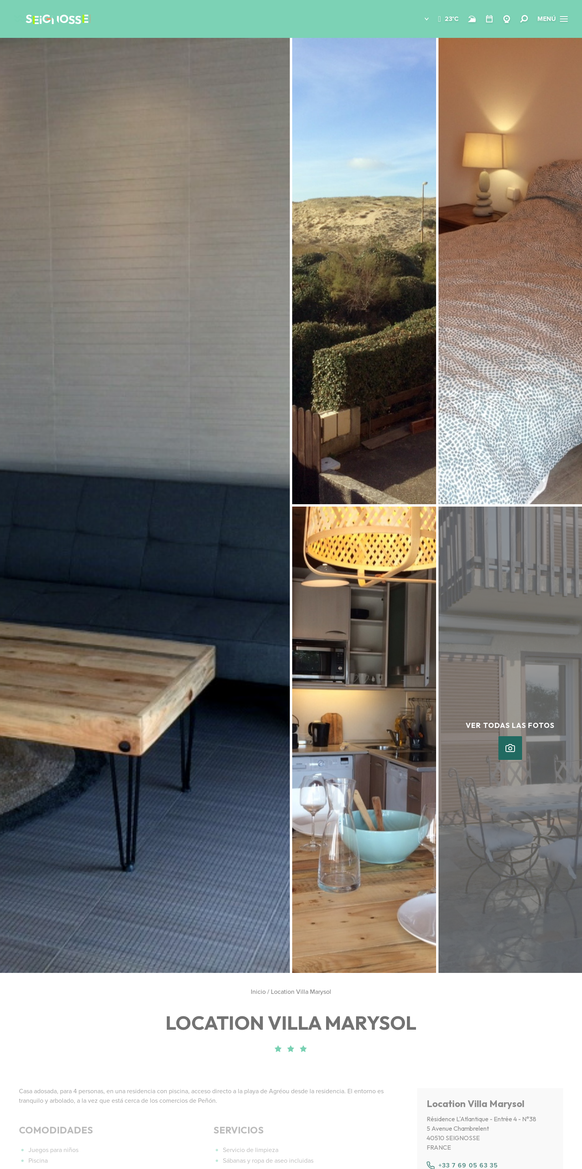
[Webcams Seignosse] (507, 19)
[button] (421, 19)
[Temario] (489, 19)
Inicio (258, 991)
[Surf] (472, 19)
